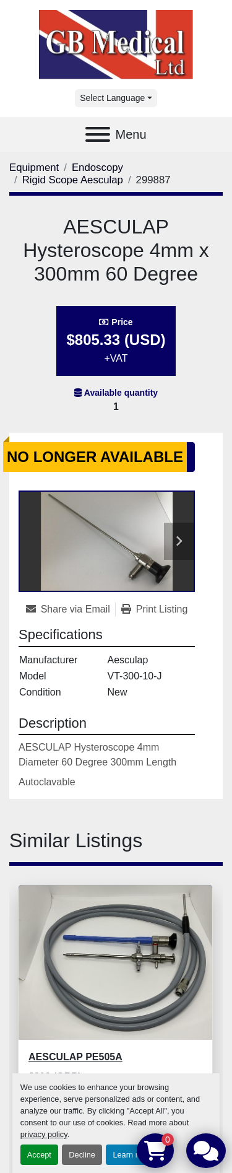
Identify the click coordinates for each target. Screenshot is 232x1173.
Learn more (133, 1154)
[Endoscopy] (97, 167)
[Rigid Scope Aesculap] (72, 180)
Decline (82, 1154)
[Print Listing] (155, 609)
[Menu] (97, 134)
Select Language (112, 98)
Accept (39, 1154)
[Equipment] (34, 167)
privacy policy (43, 1134)
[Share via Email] (70, 609)
